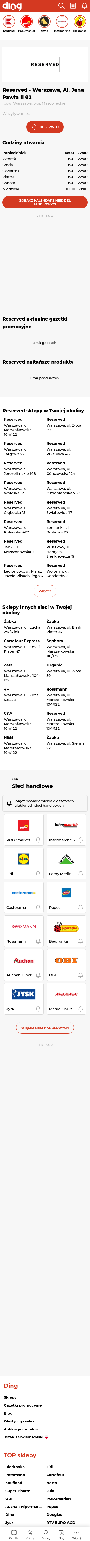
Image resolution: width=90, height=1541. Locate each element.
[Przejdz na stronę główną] (12, 7)
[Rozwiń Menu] (76, 1534)
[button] (61, 6)
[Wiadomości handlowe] (61, 1534)
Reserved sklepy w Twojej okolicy (43, 410)
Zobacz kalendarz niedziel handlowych (45, 202)
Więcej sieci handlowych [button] (45, 1028)
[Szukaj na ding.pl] (46, 1534)
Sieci (15, 779)
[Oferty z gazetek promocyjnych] (30, 1534)
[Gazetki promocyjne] (13, 1534)
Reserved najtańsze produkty (38, 362)
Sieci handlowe (32, 786)
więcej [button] (45, 591)
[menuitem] (13, 1534)
